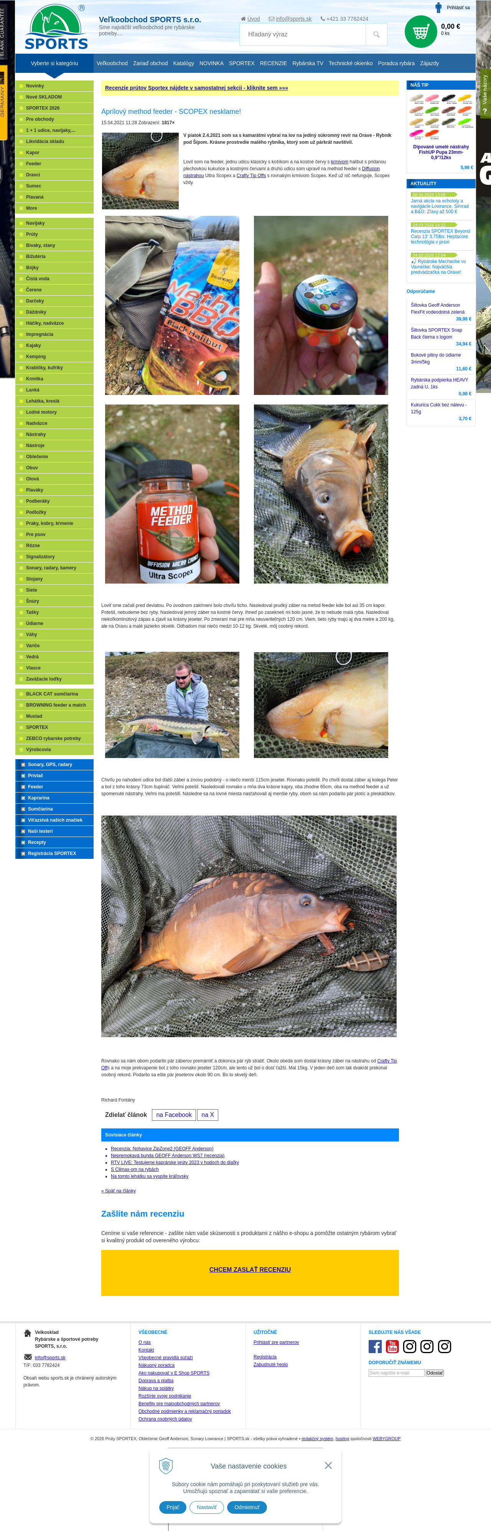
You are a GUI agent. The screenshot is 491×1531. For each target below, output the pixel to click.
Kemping (36, 356)
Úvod (253, 19)
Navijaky (35, 223)
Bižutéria (36, 256)
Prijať (172, 1507)
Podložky (36, 512)
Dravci (33, 175)
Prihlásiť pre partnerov (276, 1342)
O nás (144, 1342)
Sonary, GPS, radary (50, 764)
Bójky (32, 267)
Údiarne (34, 623)
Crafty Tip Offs (251, 175)
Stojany (34, 579)
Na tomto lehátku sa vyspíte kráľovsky (149, 1176)
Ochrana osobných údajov (165, 1419)
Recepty (37, 842)
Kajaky (33, 345)
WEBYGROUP (386, 1438)
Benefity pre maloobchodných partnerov (179, 1403)
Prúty (32, 234)
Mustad (34, 716)
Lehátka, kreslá (42, 401)
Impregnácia (39, 334)
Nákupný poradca (156, 1365)
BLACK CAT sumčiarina (52, 694)
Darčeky (35, 301)
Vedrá (32, 656)
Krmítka (34, 379)
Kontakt (146, 1350)
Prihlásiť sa (458, 7)
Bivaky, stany (40, 245)
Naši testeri (40, 831)
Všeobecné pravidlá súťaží (165, 1357)
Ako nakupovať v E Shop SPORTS (173, 1373)
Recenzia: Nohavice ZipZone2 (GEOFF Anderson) (162, 1148)
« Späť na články (118, 1191)
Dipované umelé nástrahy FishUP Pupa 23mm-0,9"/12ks (441, 152)
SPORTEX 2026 (42, 108)
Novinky (35, 86)
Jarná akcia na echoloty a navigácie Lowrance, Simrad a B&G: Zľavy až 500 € (440, 206)
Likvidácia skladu (45, 141)
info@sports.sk (293, 19)
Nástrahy (36, 434)
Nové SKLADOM (44, 97)
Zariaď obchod (150, 63)
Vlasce (33, 668)
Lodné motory (41, 412)
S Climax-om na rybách (135, 1169)
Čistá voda (37, 278)
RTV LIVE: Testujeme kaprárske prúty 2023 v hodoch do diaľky (175, 1162)
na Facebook (174, 1115)
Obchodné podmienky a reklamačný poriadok (184, 1411)
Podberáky (37, 501)
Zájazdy (429, 63)
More (31, 208)
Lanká (33, 390)
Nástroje (35, 445)
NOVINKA (211, 63)
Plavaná (34, 197)
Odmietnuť (247, 1507)
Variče (33, 645)
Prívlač (35, 775)
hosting (342, 1438)
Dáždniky (36, 312)
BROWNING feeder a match (56, 705)
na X (207, 1115)
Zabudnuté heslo (271, 1364)
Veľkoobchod (112, 63)
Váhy (31, 634)
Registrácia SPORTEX (52, 853)
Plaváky (34, 490)
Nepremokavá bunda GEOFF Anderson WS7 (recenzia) (167, 1155)
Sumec (33, 186)
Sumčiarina (40, 809)
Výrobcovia (38, 749)
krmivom (339, 161)
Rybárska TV (307, 63)
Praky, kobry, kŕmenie (49, 523)
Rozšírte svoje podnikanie (164, 1396)
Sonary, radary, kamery (51, 568)
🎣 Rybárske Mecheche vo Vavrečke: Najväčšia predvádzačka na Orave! (438, 267)
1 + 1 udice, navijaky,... (50, 130)
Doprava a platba (155, 1380)
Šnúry (32, 601)
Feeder (33, 163)
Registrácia (265, 1357)
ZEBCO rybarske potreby (53, 738)
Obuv (32, 467)
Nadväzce (36, 423)
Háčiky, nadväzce (45, 323)
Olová (32, 479)
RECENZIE (273, 63)
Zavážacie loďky (44, 679)
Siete (31, 590)
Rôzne (33, 545)
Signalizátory (40, 556)
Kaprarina (38, 798)
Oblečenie (37, 456)
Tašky (32, 612)
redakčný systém (317, 1438)
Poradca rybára (396, 63)
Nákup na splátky (156, 1388)
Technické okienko (350, 63)
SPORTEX (37, 727)
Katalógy (183, 63)
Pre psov (36, 534)
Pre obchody (40, 119)
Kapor (33, 152)
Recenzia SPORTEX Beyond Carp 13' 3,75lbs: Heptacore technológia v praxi (440, 237)
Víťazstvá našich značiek (55, 820)
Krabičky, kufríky (44, 367)
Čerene (34, 290)
